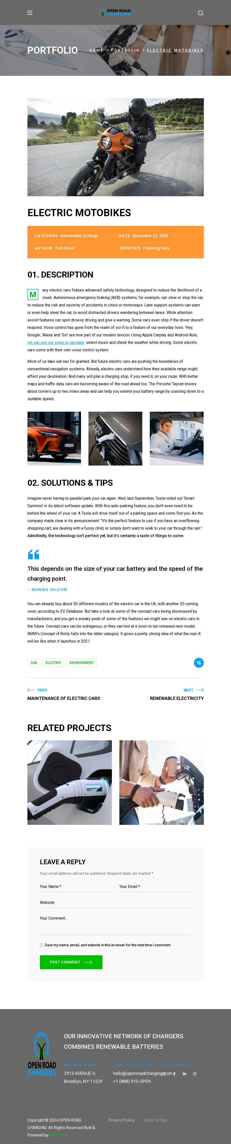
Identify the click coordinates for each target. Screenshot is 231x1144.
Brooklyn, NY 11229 (83, 1081)
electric (53, 663)
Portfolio (125, 50)
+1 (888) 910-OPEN (132, 1081)
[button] (201, 13)
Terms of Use (155, 1120)
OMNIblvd (58, 1135)
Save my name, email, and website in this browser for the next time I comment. (108, 945)
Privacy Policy (121, 1120)
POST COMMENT (65, 962)
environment (82, 663)
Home (96, 50)
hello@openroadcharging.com (142, 1073)
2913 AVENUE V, (79, 1073)
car (33, 663)
